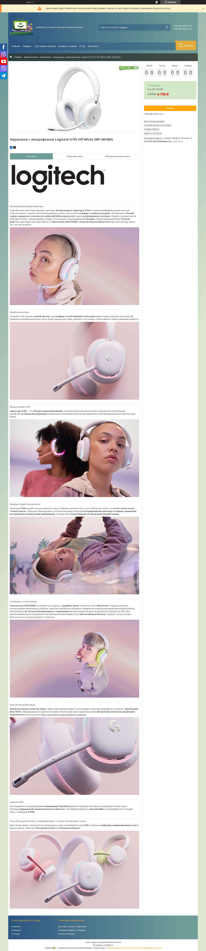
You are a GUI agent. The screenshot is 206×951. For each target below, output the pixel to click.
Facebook (16, 926)
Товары (26, 46)
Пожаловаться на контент (118, 948)
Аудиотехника (31, 57)
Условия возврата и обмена (72, 930)
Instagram (16, 930)
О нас (82, 46)
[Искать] (167, 27)
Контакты (93, 46)
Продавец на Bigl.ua (103, 945)
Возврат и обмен (67, 46)
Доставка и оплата (45, 46)
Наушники (45, 57)
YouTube (15, 933)
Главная (15, 46)
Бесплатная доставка (154, 121)
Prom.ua (117, 942)
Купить (170, 108)
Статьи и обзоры (66, 933)
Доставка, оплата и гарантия (72, 926)
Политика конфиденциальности (147, 948)
